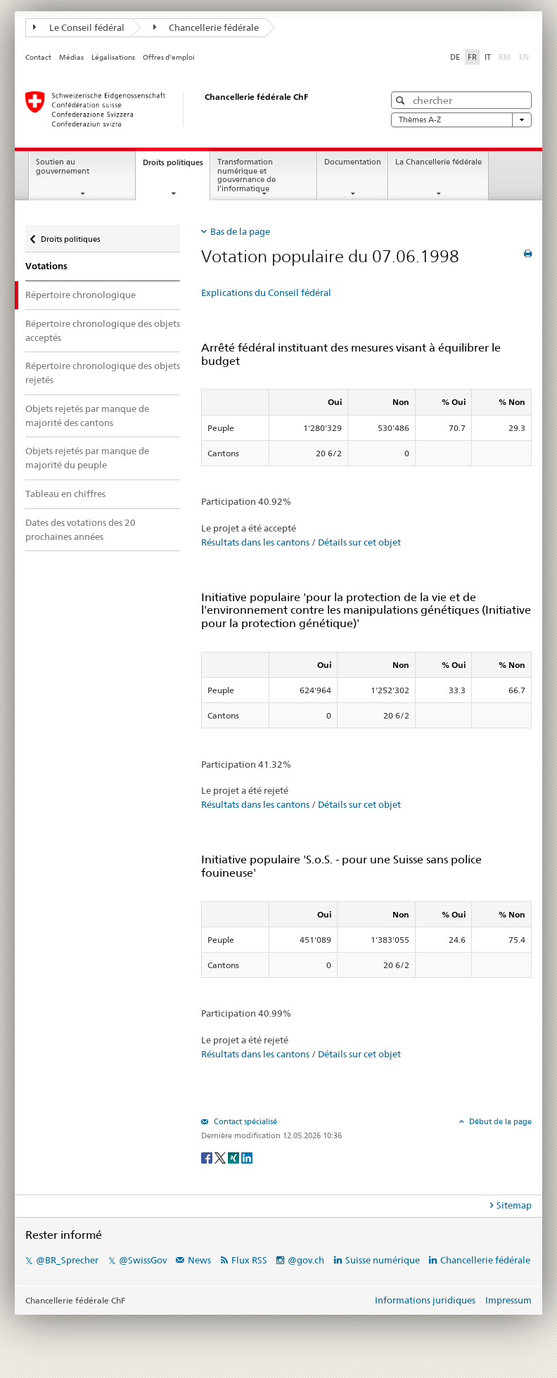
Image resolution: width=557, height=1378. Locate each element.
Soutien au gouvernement (62, 166)
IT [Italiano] (488, 57)
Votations (46, 266)
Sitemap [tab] (514, 1205)
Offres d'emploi (169, 57)
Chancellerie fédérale (206, 27)
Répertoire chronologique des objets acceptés (102, 330)
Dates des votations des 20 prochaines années (80, 529)
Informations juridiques (425, 1300)
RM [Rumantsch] (505, 57)
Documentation (352, 162)
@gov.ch (306, 1260)
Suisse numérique (383, 1260)
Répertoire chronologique (80, 294)
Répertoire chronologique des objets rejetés (102, 372)
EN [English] (524, 57)
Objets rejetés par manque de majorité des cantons (87, 415)
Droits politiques (176, 166)
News (199, 1260)
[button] (402, 100)
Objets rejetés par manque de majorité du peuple (87, 457)
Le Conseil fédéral (78, 27)
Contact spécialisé (244, 1121)
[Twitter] (221, 1157)
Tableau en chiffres (65, 493)
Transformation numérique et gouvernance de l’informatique (246, 175)
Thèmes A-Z (461, 120)
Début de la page (499, 1121)
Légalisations (113, 57)
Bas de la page (240, 231)
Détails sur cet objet (359, 542)
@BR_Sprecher (67, 1260)
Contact (38, 57)
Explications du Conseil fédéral (266, 292)
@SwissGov (143, 1260)
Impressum (508, 1300)
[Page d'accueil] (190, 109)
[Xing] (234, 1157)
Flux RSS (249, 1260)
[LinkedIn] (246, 1157)
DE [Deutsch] (455, 57)
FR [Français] (472, 57)
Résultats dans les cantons (255, 542)
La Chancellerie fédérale (438, 162)
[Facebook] (208, 1157)
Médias (71, 57)
